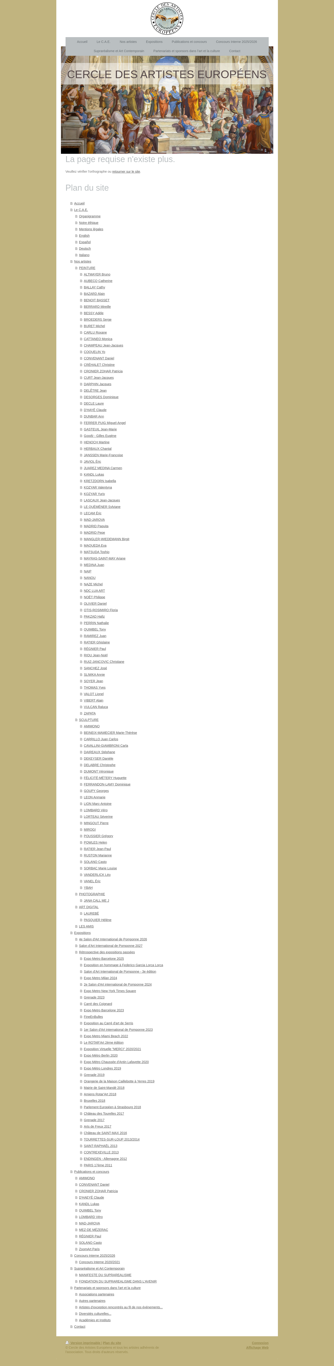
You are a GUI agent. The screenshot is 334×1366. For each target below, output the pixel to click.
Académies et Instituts (95, 1320)
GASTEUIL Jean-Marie (100, 429)
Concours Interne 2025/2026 (94, 1255)
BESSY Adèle (93, 313)
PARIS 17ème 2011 (98, 1165)
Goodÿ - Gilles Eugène (100, 436)
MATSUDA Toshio (96, 552)
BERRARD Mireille (97, 306)
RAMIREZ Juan (95, 636)
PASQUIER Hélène (97, 920)
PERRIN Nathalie (96, 623)
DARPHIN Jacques (97, 384)
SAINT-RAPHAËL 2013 (100, 1146)
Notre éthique (88, 223)
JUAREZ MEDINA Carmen (103, 468)
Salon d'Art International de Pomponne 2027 (110, 946)
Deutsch (85, 248)
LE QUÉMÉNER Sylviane (102, 507)
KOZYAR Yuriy (94, 494)
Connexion (260, 1343)
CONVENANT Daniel (99, 358)
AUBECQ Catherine (98, 281)
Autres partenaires (92, 1301)
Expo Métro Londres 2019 (102, 1068)
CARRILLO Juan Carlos (101, 739)
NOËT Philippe (94, 597)
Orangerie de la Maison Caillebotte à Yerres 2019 (119, 1081)
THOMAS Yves (94, 687)
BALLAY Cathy (94, 287)
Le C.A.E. (81, 210)
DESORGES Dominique (101, 397)
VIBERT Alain (93, 700)
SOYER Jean (93, 681)
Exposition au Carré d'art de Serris (108, 1023)
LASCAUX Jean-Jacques (102, 500)
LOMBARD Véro (96, 810)
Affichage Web (257, 1347)
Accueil (79, 203)
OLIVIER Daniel (95, 603)
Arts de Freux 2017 (97, 1126)
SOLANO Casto (95, 862)
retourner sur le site (126, 171)
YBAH (88, 887)
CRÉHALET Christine (99, 365)
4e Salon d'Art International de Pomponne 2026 (113, 939)
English (84, 235)
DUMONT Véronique (99, 771)
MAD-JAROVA (94, 520)
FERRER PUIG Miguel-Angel (105, 423)
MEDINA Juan (94, 565)
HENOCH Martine (96, 442)
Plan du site (112, 1343)
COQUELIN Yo (94, 352)
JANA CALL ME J (96, 900)
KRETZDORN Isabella (100, 481)
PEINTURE (87, 268)
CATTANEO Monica (98, 339)
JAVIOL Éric (92, 461)
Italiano (84, 255)
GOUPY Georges (96, 791)
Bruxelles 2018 (94, 1100)
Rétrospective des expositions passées (107, 952)
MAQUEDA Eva (95, 545)
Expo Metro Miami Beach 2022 (106, 1036)
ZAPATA (90, 713)
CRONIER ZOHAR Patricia (103, 371)
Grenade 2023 (94, 997)
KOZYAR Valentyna (98, 487)
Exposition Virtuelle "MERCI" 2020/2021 (112, 1049)
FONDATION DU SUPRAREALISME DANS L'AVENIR (118, 1281)
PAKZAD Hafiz (94, 616)
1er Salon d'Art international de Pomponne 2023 (118, 1029)
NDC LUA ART (94, 591)
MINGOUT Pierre (96, 823)
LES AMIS (86, 926)
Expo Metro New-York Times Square (110, 991)
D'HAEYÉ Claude (91, 1197)
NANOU (90, 578)
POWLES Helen (95, 842)
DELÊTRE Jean (95, 390)
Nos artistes (82, 261)
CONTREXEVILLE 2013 (101, 1152)
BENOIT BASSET (96, 300)
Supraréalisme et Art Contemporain (99, 1268)
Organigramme (89, 216)
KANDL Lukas (94, 474)
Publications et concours (91, 1171)
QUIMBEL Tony (95, 629)
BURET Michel (94, 326)
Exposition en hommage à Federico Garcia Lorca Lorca (123, 965)
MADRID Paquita (96, 526)
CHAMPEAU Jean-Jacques (103, 345)
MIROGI (90, 829)
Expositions (82, 933)
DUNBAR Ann (94, 416)
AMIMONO (91, 726)
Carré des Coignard (98, 1004)
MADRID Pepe (94, 532)
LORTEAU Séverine (98, 816)
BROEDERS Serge (97, 319)
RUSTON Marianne (98, 855)
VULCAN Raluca (96, 707)
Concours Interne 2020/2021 (99, 1262)
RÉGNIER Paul (95, 649)
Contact (79, 1326)
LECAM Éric (92, 513)
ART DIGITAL (89, 907)
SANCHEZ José (95, 668)
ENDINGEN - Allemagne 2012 (105, 1159)
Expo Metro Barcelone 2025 (104, 958)
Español (85, 242)
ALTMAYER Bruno (97, 274)
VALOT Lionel (94, 694)
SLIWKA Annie (94, 674)
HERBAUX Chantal (97, 448)
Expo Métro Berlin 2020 (100, 1055)
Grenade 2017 (94, 1120)
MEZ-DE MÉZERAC (93, 1230)
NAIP (87, 571)
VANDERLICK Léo (97, 875)
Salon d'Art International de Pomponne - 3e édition (120, 971)
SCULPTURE (89, 720)
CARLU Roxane (95, 332)
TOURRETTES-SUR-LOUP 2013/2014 (111, 1139)
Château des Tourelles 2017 (104, 1113)
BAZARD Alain (94, 294)
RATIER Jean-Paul (97, 849)
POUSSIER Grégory (98, 836)
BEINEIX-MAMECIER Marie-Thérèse (110, 733)
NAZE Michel (93, 584)
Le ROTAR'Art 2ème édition (103, 1042)
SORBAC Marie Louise (100, 868)
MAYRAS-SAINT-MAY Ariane (105, 558)
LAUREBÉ (91, 913)
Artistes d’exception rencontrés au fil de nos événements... (121, 1307)
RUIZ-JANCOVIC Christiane (104, 662)
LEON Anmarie (94, 797)
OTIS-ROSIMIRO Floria (101, 610)
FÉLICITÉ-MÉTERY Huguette (105, 778)
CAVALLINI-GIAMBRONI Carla (106, 745)
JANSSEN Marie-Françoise (103, 455)
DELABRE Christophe (99, 765)
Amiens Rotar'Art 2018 (100, 1094)
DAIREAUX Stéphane (99, 752)
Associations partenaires (96, 1294)
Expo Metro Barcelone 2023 (104, 1010)
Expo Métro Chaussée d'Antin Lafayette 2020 (116, 1062)
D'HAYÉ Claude (95, 410)
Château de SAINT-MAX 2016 (105, 1133)
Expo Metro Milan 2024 (100, 978)
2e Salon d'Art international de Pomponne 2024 (118, 984)
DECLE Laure (94, 403)
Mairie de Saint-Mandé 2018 (104, 1088)
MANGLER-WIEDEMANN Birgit (106, 539)
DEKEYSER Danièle (98, 758)
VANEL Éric (92, 881)
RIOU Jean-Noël (96, 655)
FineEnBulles (93, 1017)
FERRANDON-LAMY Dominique (107, 784)
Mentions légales (91, 229)
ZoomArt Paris (89, 1249)
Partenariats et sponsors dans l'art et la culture (107, 1288)
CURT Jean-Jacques (99, 377)
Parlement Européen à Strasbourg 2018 (112, 1107)
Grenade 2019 (94, 1075)
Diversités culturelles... (95, 1314)
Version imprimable (83, 1343)
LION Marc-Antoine (97, 804)
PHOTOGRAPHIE (92, 894)
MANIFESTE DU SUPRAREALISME (105, 1275)
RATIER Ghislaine (97, 642)
